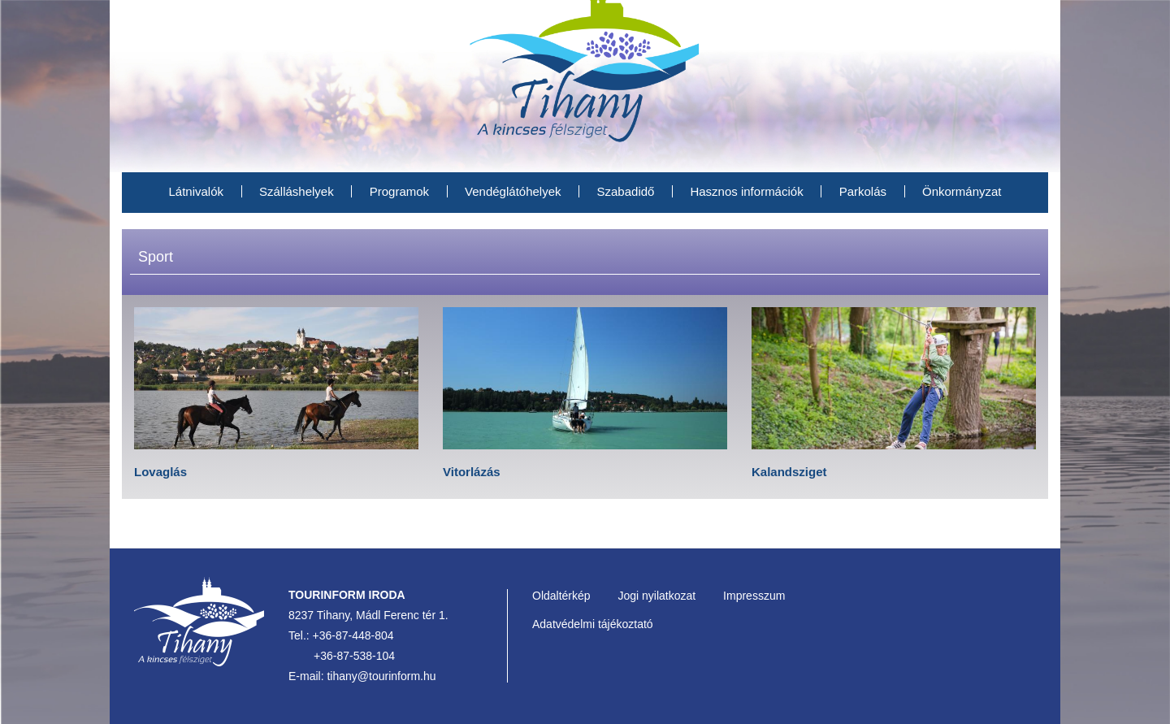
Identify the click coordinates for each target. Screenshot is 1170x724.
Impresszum (754, 595)
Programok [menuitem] (399, 191)
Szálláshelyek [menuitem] (296, 191)
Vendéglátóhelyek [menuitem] (513, 191)
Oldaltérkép (561, 595)
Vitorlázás (471, 472)
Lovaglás (160, 472)
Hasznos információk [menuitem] (746, 191)
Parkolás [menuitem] (862, 191)
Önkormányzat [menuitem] (962, 191)
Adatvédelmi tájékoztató (592, 624)
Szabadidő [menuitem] (626, 191)
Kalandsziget (789, 472)
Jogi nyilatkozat (657, 595)
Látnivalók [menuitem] (195, 191)
